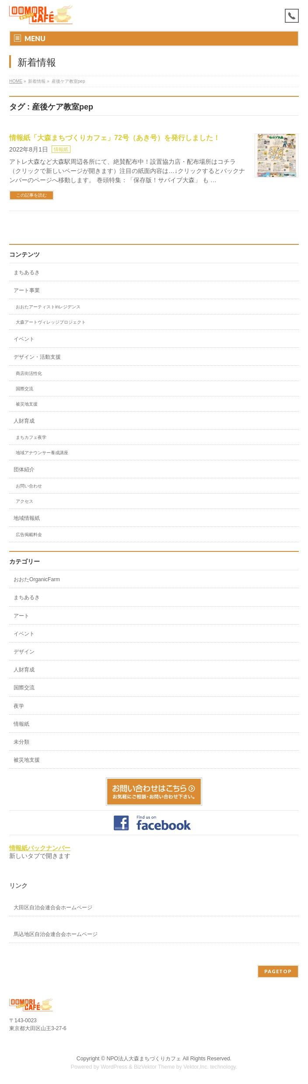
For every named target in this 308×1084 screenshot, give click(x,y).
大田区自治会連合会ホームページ (53, 907)
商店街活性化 (29, 373)
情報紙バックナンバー (39, 847)
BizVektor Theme (154, 1067)
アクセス (24, 501)
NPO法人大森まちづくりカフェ (143, 1059)
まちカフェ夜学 (31, 437)
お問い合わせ (29, 486)
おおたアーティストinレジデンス (48, 306)
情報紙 (61, 149)
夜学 (19, 706)
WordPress (114, 1067)
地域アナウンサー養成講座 (42, 452)
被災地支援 (27, 404)
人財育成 (24, 421)
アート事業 (27, 290)
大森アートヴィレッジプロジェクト (51, 322)
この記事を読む (31, 195)
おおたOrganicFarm (37, 579)
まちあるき (27, 272)
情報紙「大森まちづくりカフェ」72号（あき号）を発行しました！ (114, 137)
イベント (24, 339)
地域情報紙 (27, 518)
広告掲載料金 (29, 534)
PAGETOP (278, 971)
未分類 (21, 742)
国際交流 (24, 388)
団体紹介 (24, 469)
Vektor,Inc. (196, 1067)
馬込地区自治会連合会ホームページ (56, 934)
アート (21, 616)
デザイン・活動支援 (37, 357)
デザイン (24, 652)
